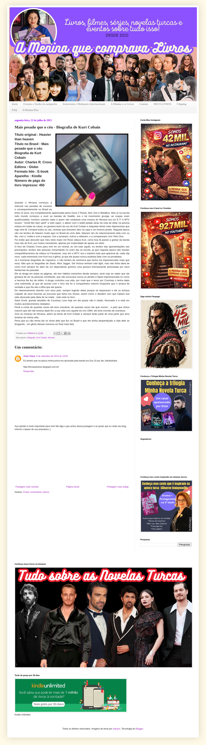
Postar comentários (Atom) (36, 492)
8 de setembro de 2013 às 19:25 (52, 356)
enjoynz (116, 728)
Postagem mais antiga (118, 487)
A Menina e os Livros (122, 104)
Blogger (139, 728)
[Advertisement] (72, 458)
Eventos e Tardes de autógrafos (40, 104)
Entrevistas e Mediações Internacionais (84, 104)
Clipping (181, 104)
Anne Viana (29, 356)
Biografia (31, 337)
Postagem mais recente (26, 487)
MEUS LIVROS (162, 104)
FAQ (14, 110)
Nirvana (51, 337)
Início (15, 104)
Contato (143, 104)
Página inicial (72, 487)
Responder (28, 371)
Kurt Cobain (41, 337)
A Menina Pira (31, 110)
